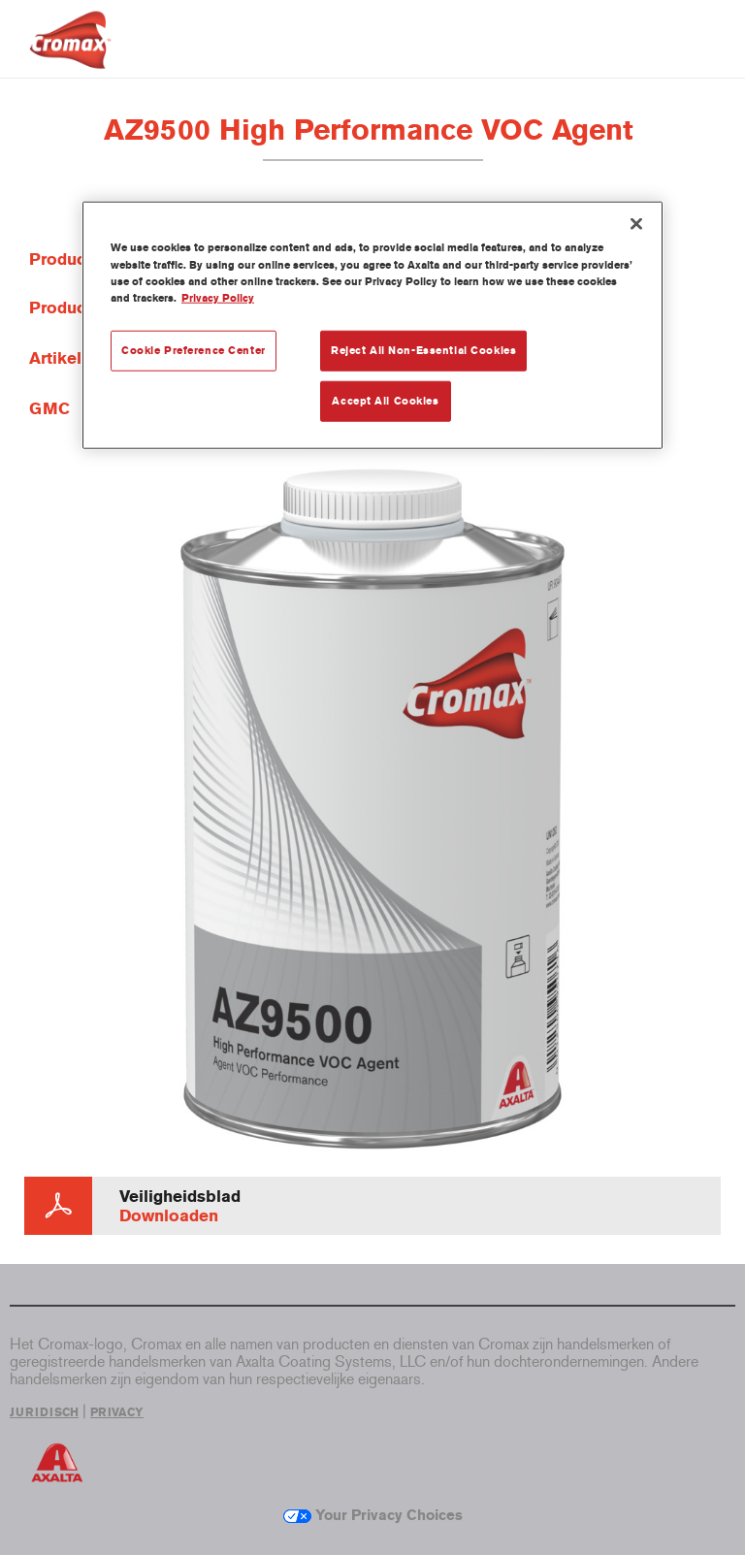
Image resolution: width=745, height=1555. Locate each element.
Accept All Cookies (385, 399)
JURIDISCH (44, 1412)
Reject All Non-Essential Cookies (423, 349)
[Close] (636, 224)
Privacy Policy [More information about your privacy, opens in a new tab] (217, 297)
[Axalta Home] (70, 55)
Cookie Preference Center (193, 349)
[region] (372, 325)
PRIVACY (117, 1412)
